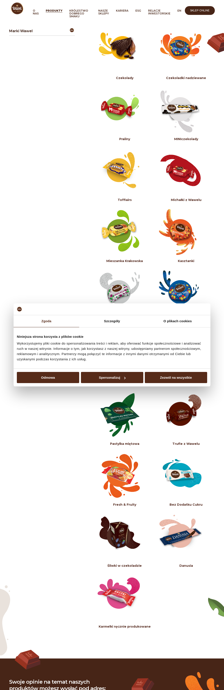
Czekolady (124, 78)
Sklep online (200, 10)
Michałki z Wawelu (186, 200)
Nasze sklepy (103, 12)
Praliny (124, 139)
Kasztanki (186, 261)
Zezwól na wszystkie (176, 377)
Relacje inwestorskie (159, 12)
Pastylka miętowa (124, 444)
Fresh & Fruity (124, 505)
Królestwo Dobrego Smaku (78, 13)
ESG (138, 10)
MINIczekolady (186, 139)
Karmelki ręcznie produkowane (125, 626)
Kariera (122, 10)
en (179, 10)
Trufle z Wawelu (186, 444)
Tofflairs (125, 200)
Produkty (54, 10)
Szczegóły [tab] (112, 321)
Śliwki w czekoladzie (124, 566)
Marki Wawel (21, 31)
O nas (36, 12)
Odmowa (48, 377)
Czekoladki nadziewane (186, 78)
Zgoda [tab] (46, 321)
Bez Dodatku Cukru (186, 505)
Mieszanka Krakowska (124, 261)
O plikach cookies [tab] (177, 321)
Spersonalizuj (112, 377)
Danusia (186, 566)
